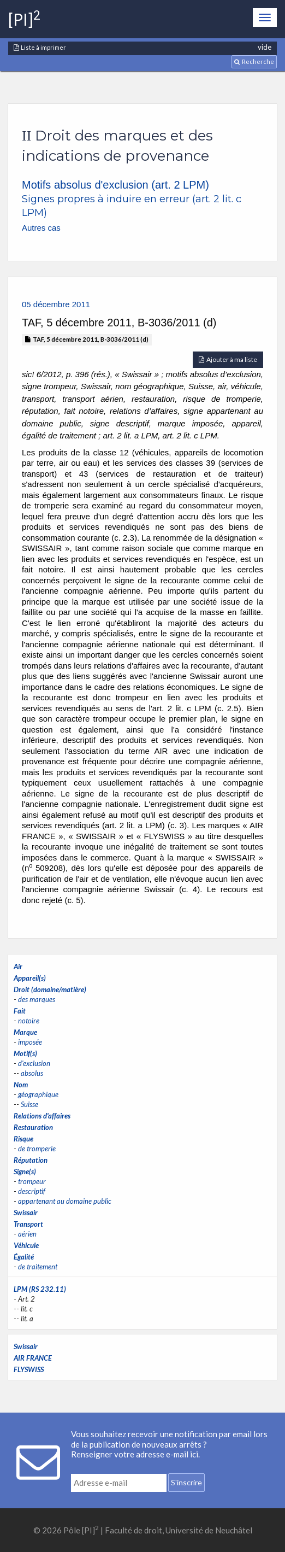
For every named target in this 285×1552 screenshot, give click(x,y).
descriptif (31, 1191)
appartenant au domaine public (64, 1201)
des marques (36, 999)
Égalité (24, 1256)
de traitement (37, 1266)
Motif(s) (25, 1053)
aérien (27, 1233)
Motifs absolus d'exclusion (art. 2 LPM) (115, 185)
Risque (23, 1138)
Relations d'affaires (42, 1115)
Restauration (33, 1127)
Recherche (254, 61)
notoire (28, 1020)
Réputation (31, 1160)
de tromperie (37, 1148)
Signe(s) (25, 1171)
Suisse (29, 1104)
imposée (30, 1042)
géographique (38, 1094)
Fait (20, 1010)
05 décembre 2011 (56, 304)
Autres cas (41, 227)
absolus (32, 1073)
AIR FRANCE (33, 1358)
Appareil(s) (30, 978)
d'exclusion (34, 1063)
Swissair (26, 1212)
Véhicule (26, 1245)
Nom (21, 1084)
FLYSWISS (29, 1369)
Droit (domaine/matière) (50, 989)
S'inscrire (186, 1482)
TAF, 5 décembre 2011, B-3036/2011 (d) (87, 339)
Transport (28, 1224)
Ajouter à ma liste (228, 359)
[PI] (24, 19)
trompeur (32, 1181)
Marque (25, 1032)
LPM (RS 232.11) (40, 1289)
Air (18, 966)
